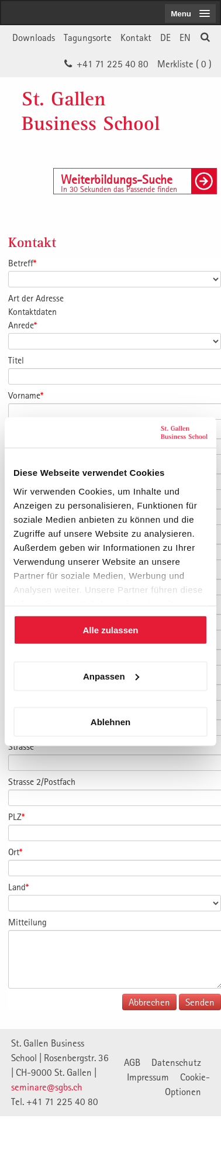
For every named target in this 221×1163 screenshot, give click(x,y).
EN (185, 37)
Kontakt (135, 37)
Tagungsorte (88, 37)
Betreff (22, 263)
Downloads (33, 37)
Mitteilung (27, 922)
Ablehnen (110, 722)
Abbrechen (149, 1002)
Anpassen (111, 676)
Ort (15, 851)
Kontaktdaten (32, 311)
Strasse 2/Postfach (41, 781)
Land (18, 886)
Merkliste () (184, 64)
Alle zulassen (110, 630)
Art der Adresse (36, 298)
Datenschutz (176, 1062)
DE (165, 37)
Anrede (22, 325)
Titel (16, 360)
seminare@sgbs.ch (46, 1087)
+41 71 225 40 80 (113, 64)
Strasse (22, 746)
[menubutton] (190, 13)
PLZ (16, 816)
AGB (132, 1062)
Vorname (25, 395)
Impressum (148, 1077)
